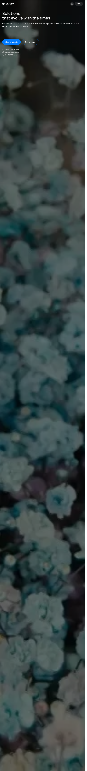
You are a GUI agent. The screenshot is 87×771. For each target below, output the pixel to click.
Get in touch (30, 42)
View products (11, 42)
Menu (79, 4)
